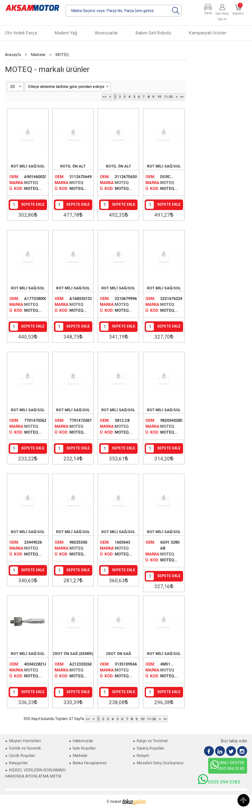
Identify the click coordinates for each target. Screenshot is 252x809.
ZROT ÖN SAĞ (118, 654)
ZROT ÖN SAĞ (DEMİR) (73, 654)
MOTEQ (31, 182)
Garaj (208, 13)
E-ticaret (114, 801)
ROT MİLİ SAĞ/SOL (28, 166)
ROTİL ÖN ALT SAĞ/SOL (73, 167)
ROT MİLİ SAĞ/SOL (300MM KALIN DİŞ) (73, 410)
